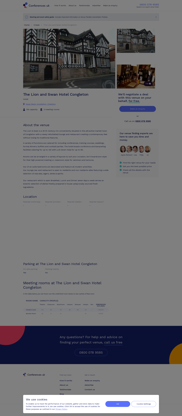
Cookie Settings (144, 404)
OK (117, 404)
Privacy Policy (61, 409)
